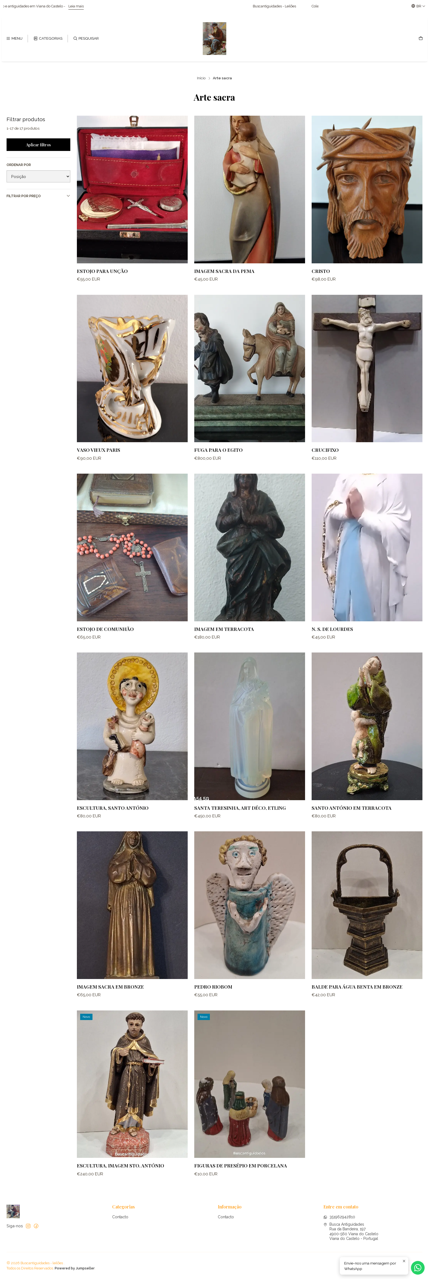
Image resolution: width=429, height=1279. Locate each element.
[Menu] (14, 38)
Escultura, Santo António (113, 819)
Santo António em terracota (352, 819)
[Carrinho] (421, 38)
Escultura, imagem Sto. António (120, 1177)
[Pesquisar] (86, 38)
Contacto (120, 1217)
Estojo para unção (102, 271)
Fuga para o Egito (218, 461)
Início (201, 78)
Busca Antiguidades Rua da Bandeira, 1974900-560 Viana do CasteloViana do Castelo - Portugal (350, 1231)
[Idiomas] (418, 6)
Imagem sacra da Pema (224, 271)
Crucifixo (325, 461)
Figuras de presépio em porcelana (240, 1177)
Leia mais (98, 6)
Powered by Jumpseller (75, 1268)
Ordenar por (19, 165)
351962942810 (339, 1217)
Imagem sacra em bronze (110, 998)
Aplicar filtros (38, 144)
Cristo (321, 271)
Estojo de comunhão (105, 640)
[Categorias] (47, 38)
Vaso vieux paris (98, 461)
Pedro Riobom (213, 998)
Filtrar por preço (38, 196)
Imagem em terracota (224, 640)
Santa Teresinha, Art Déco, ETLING (240, 819)
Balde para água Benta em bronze (357, 998)
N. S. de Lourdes (332, 640)
